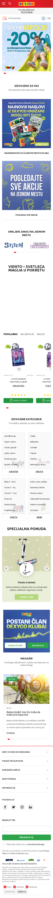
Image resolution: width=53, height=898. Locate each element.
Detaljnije (11, 733)
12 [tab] (30, 73)
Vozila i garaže (10, 447)
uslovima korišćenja (35, 844)
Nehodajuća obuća (38, 465)
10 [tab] (25, 73)
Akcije (41, 334)
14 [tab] (35, 73)
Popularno (11, 334)
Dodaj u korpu (18, 400)
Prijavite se (26, 837)
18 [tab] (46, 73)
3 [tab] (7, 73)
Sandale (33, 447)
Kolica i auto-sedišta (38, 482)
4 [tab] (10, 73)
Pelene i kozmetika (38, 504)
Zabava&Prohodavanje (39, 499)
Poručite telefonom (26, 10)
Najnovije (27, 334)
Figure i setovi (10, 442)
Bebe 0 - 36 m (10, 482)
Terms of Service (17, 853)
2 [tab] (5, 73)
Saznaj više (26, 597)
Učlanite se (38, 645)
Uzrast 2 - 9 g (9, 487)
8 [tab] (20, 73)
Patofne (33, 459)
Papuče (33, 453)
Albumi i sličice (9, 375)
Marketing (33, 887)
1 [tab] (15, 252)
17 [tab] (43, 73)
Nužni (9, 887)
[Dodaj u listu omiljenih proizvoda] (19, 369)
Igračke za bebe (11, 465)
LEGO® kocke (10, 436)
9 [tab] (23, 73)
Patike (32, 436)
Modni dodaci (10, 504)
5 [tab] (13, 73)
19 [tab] (48, 73)
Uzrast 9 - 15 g (10, 493)
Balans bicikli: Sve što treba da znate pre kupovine (23, 713)
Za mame (34, 510)
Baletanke (34, 442)
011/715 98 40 (27, 12)
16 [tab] (41, 73)
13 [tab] (33, 73)
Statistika (20, 887)
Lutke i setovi (9, 453)
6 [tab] (15, 73)
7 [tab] (18, 73)
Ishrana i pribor (36, 493)
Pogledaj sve (9, 510)
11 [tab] (28, 73)
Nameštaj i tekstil (37, 487)
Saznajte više (15, 645)
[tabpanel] (26, 46)
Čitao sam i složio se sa (25, 844)
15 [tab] (38, 73)
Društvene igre (10, 459)
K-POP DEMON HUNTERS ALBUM (18, 380)
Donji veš (8, 499)
